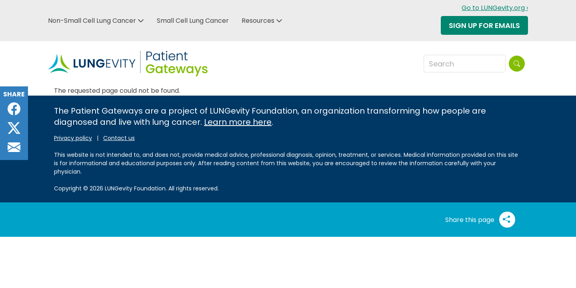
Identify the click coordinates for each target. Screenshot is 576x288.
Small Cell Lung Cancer (193, 20)
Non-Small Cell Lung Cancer (92, 20)
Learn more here (238, 122)
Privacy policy (73, 138)
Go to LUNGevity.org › (495, 7)
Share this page (480, 220)
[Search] (517, 64)
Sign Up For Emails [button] (484, 25)
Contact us (119, 138)
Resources (258, 20)
